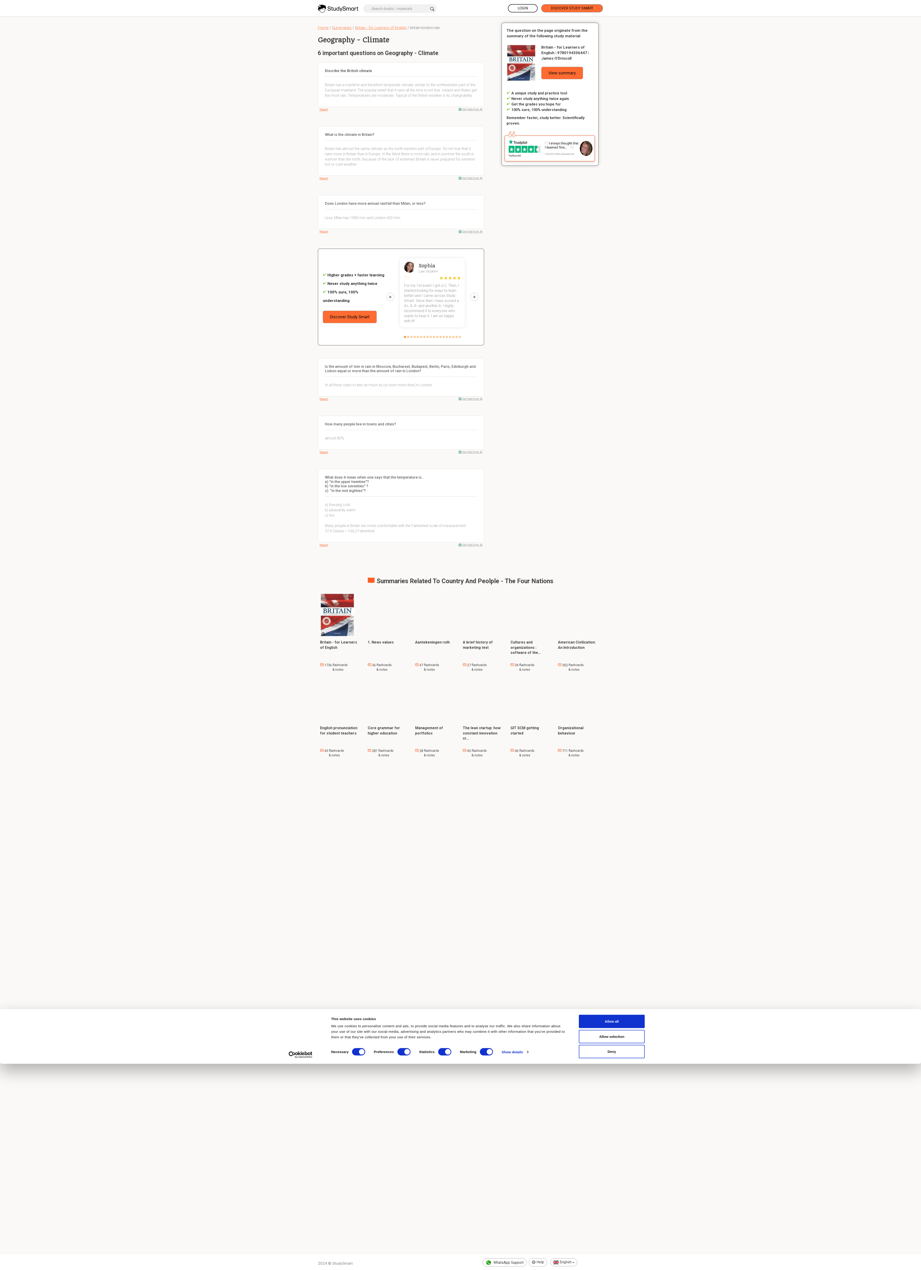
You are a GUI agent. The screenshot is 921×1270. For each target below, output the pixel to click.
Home (323, 27)
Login (523, 8)
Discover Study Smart (572, 8)
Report (324, 109)
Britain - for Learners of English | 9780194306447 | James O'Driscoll (565, 53)
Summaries (342, 27)
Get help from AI (472, 109)
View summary (562, 72)
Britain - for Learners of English (381, 27)
